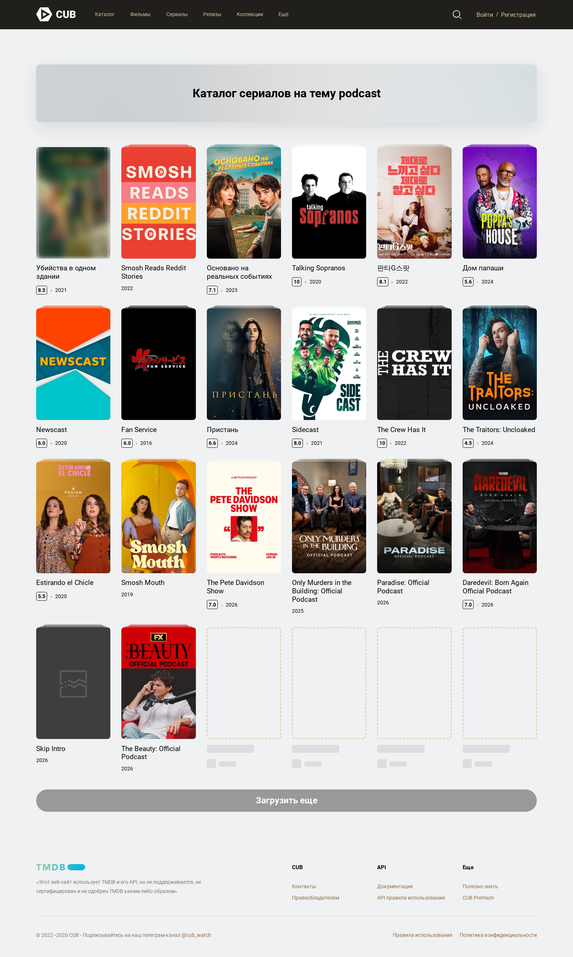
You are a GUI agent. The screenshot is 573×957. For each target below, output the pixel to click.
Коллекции (250, 14)
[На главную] (56, 14)
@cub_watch (196, 935)
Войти (485, 14)
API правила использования (411, 898)
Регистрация (518, 14)
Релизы (212, 14)
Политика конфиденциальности (498, 935)
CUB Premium (478, 898)
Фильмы (140, 14)
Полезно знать (480, 886)
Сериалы (177, 14)
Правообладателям (315, 898)
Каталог (105, 14)
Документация (395, 886)
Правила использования (422, 935)
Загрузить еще (287, 800)
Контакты (304, 886)
